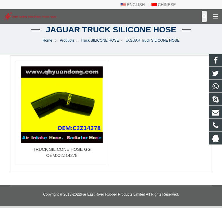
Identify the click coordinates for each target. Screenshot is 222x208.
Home (47, 40)
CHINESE (163, 4)
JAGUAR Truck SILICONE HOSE (111, 29)
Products (67, 40)
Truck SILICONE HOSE (100, 40)
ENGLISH (133, 4)
